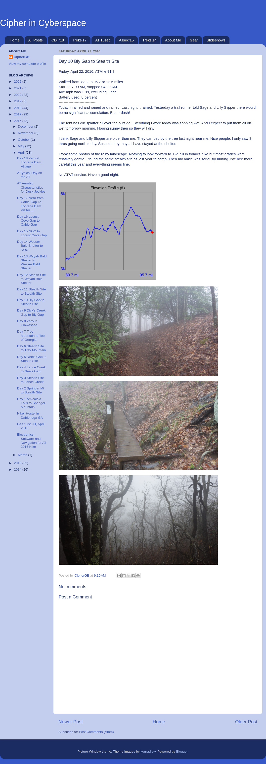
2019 (18, 101)
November (26, 133)
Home (15, 40)
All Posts (35, 40)
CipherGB (21, 57)
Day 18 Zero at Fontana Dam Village (29, 162)
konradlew (148, 751)
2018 (18, 108)
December (26, 126)
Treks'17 (80, 40)
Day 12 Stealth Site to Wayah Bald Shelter (31, 279)
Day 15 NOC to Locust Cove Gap (32, 233)
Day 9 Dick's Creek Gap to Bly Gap (31, 312)
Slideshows (216, 40)
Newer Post (70, 721)
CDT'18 (57, 40)
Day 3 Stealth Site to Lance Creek (30, 380)
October (24, 139)
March (23, 455)
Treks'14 (149, 40)
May (21, 146)
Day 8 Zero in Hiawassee (27, 323)
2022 (18, 81)
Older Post (246, 721)
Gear (194, 40)
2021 (18, 88)
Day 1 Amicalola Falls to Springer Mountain (31, 403)
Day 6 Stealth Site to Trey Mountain (31, 348)
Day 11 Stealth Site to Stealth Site (31, 291)
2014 (18, 469)
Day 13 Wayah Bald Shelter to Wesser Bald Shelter (32, 262)
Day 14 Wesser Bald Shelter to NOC (30, 245)
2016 (18, 121)
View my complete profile (27, 64)
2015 (18, 463)
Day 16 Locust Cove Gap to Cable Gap (28, 220)
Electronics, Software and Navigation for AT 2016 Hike (31, 441)
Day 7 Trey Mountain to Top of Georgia (31, 335)
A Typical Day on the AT (29, 175)
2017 (18, 114)
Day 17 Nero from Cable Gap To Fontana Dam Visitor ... (30, 204)
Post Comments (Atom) (96, 732)
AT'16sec (102, 40)
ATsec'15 (126, 40)
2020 (18, 95)
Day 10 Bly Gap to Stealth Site (30, 302)
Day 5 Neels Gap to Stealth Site (31, 359)
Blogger (182, 751)
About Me (173, 40)
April (22, 152)
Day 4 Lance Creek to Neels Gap (31, 369)
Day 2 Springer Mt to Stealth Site (30, 390)
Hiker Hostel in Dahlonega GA (30, 415)
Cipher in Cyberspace (43, 23)
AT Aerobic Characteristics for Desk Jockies (31, 187)
